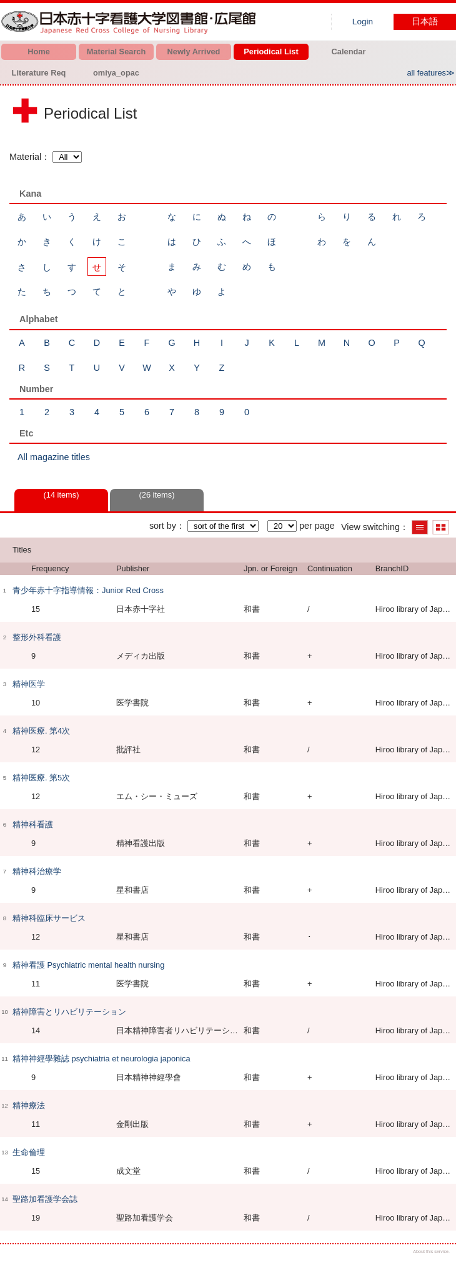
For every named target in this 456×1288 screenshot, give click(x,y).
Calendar (349, 51)
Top (436, 1268)
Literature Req (39, 72)
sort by (162, 526)
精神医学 (28, 684)
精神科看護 (32, 824)
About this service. (431, 1251)
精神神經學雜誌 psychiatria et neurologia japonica (101, 1058)
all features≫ (431, 72)
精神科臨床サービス (49, 918)
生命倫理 (28, 1152)
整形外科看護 (36, 637)
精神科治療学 (36, 871)
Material (25, 157)
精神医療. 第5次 (41, 777)
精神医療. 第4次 (41, 730)
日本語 (425, 21)
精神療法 (28, 1105)
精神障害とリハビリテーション (69, 1011)
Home (38, 51)
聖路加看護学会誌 (44, 1199)
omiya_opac (116, 72)
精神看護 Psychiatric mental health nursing (88, 965)
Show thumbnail (440, 527)
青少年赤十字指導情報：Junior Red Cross (88, 590)
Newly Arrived (194, 51)
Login (362, 21)
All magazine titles (53, 457)
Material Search (116, 51)
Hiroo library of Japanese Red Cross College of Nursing (131, 22)
